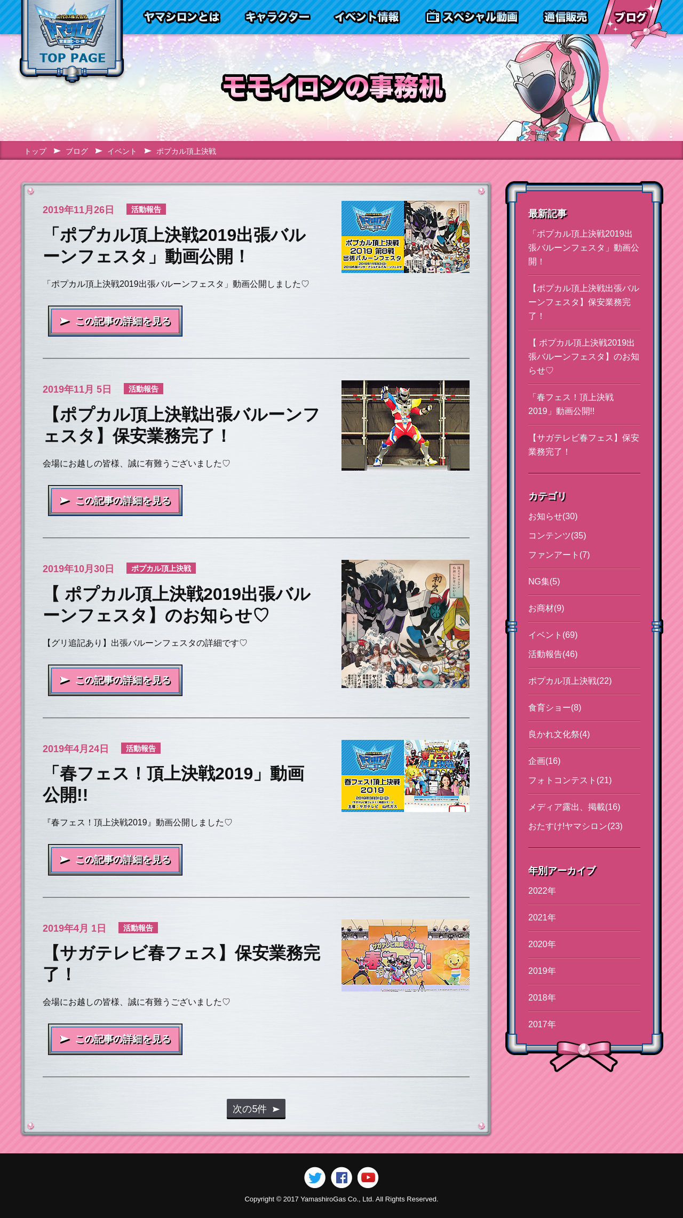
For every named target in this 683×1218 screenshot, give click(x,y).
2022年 (542, 890)
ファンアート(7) (559, 554)
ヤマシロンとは (182, 17)
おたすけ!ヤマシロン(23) (575, 826)
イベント (122, 151)
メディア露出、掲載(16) (574, 806)
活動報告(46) (552, 654)
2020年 (542, 944)
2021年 (542, 917)
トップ (35, 151)
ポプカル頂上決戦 (161, 568)
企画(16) (544, 761)
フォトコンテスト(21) (569, 780)
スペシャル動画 (472, 17)
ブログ (630, 17)
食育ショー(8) (555, 707)
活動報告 (146, 209)
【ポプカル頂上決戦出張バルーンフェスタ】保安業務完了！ (583, 302)
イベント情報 (366, 17)
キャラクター (277, 17)
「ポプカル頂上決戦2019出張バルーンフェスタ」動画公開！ (583, 247)
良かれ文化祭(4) (559, 734)
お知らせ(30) (552, 516)
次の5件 (250, 1109)
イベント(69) (552, 634)
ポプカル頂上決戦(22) (569, 680)
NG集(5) (544, 581)
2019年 (542, 970)
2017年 (542, 1024)
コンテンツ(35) (557, 535)
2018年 (542, 997)
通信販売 (565, 17)
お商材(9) (546, 608)
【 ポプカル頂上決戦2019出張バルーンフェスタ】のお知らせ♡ (583, 356)
